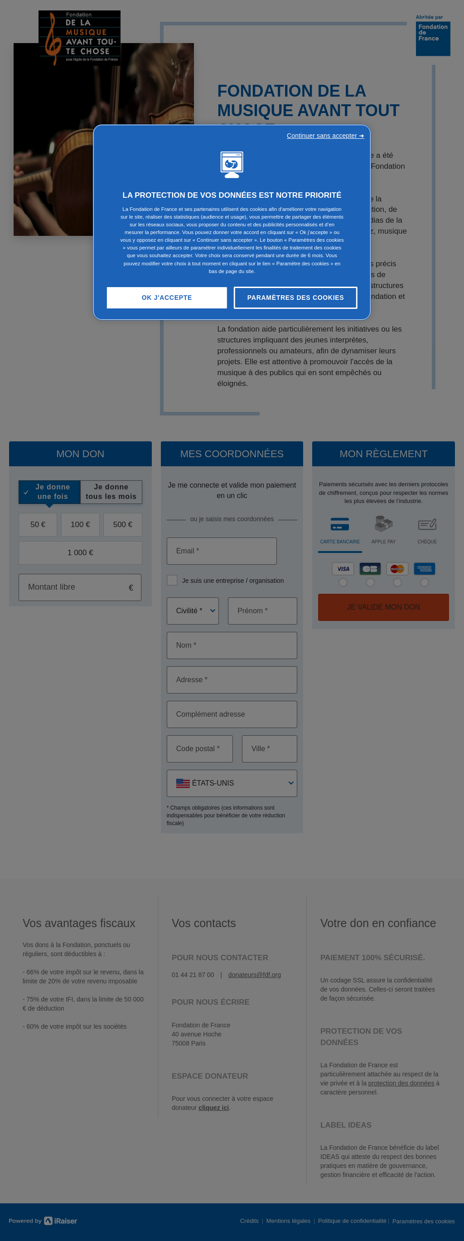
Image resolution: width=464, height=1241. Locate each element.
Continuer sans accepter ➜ (325, 135)
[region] (232, 222)
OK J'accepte (167, 297)
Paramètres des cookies (295, 297)
